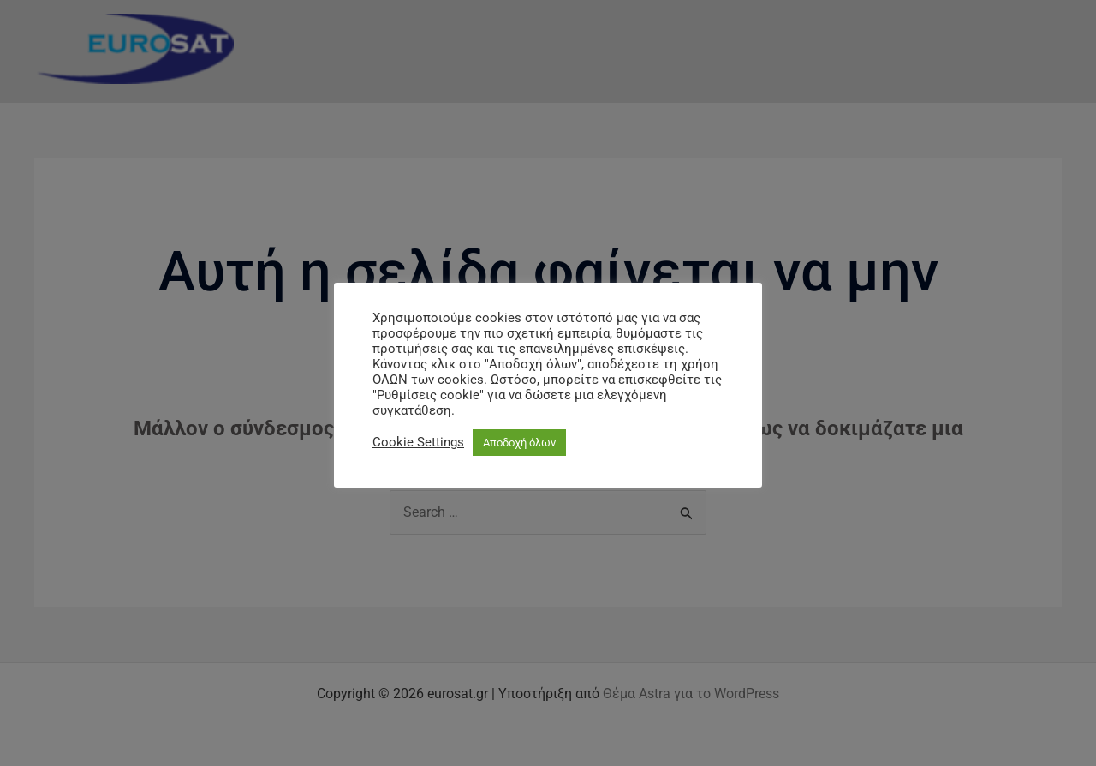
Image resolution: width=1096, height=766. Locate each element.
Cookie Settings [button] (418, 442)
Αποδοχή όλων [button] (519, 442)
